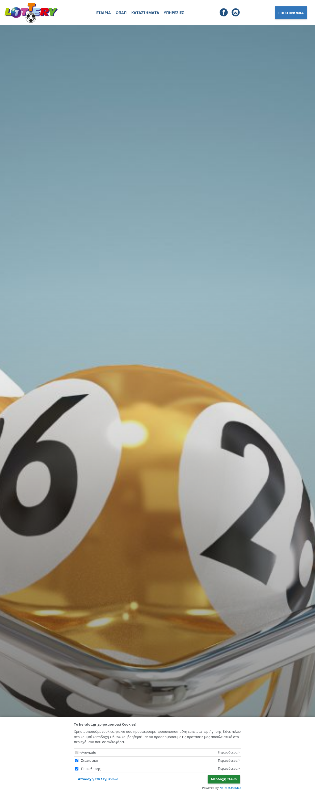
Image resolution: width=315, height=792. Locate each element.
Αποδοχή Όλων (224, 779)
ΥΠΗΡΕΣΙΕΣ (174, 12)
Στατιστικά (89, 760)
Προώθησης (90, 768)
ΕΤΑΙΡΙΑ (103, 12)
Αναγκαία (88, 752)
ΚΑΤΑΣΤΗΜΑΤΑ (145, 12)
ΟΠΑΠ (121, 12)
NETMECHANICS (230, 788)
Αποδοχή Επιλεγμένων (98, 779)
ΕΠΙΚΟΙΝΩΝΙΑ (291, 12)
